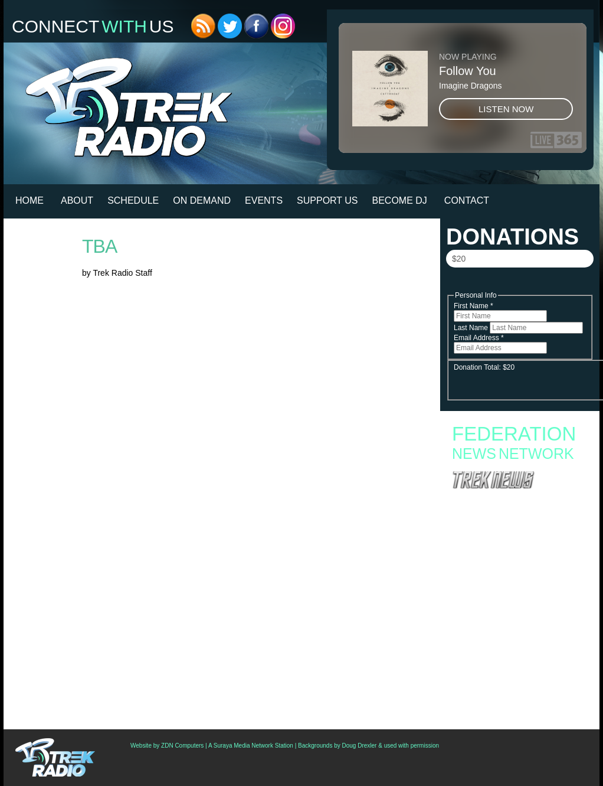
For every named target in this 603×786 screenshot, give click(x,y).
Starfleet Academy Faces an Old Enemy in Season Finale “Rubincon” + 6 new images (513, 577)
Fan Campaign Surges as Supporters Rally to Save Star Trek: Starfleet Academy (517, 531)
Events (264, 200)
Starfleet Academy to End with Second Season (519, 542)
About (77, 200)
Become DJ (399, 200)
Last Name (472, 328)
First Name (473, 306)
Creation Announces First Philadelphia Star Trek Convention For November (514, 679)
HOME (29, 200)
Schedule (133, 200)
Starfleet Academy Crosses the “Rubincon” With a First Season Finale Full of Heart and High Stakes (515, 558)
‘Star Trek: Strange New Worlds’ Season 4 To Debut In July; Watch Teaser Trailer (517, 619)
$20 (459, 258)
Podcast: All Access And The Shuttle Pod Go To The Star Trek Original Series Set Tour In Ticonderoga (516, 637)
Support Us (327, 200)
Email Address (479, 338)
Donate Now (519, 284)
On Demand (202, 200)
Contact (466, 200)
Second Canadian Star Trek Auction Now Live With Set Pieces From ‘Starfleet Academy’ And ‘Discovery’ (518, 660)
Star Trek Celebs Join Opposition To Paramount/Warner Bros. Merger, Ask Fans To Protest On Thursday (518, 698)
